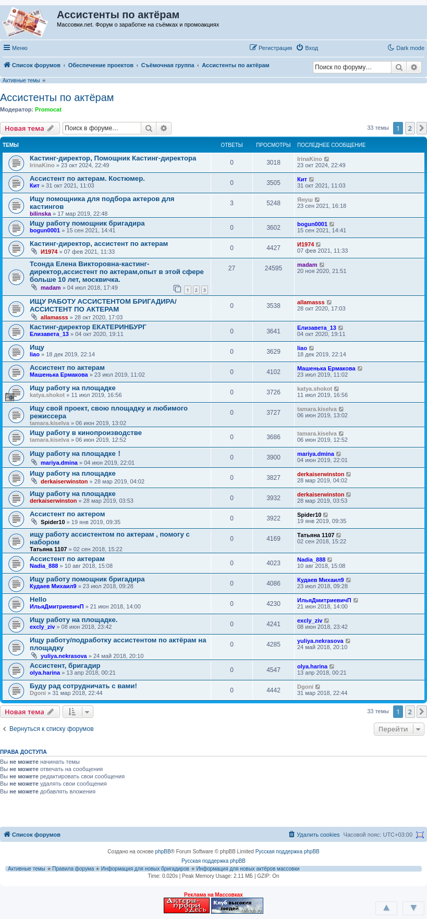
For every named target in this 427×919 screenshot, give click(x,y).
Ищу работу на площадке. (73, 620)
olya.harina (45, 672)
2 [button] (410, 128)
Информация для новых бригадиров (145, 869)
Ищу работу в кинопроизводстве (86, 433)
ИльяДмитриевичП (57, 606)
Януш (305, 199)
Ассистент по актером (67, 514)
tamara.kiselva (49, 423)
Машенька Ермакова (59, 374)
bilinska (40, 213)
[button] (332, 47)
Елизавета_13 (49, 334)
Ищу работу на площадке (73, 388)
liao (35, 354)
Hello (38, 599)
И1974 (49, 252)
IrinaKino (42, 165)
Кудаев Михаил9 (53, 586)
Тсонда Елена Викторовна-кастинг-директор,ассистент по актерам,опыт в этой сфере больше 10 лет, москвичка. (117, 271)
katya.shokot (47, 395)
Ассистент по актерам (67, 367)
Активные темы (21, 80)
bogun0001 (45, 230)
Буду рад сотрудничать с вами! (83, 686)
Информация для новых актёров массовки (247, 869)
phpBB (163, 851)
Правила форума (73, 869)
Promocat (48, 109)
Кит (35, 185)
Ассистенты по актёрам (57, 97)
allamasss (54, 317)
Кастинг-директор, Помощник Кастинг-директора (113, 158)
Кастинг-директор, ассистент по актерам (99, 243)
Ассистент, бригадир (65, 665)
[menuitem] (307, 48)
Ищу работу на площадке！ (76, 453)
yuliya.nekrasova (64, 656)
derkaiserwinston (64, 481)
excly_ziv (42, 627)
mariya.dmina (59, 463)
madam (51, 287)
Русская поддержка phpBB (287, 851)
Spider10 (53, 522)
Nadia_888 (44, 566)
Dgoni (38, 693)
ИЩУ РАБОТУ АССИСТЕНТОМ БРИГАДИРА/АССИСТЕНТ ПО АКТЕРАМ (103, 305)
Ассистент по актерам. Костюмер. (87, 178)
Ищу (37, 347)
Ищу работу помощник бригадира (87, 223)
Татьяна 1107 (48, 549)
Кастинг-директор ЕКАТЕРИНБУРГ (88, 327)
